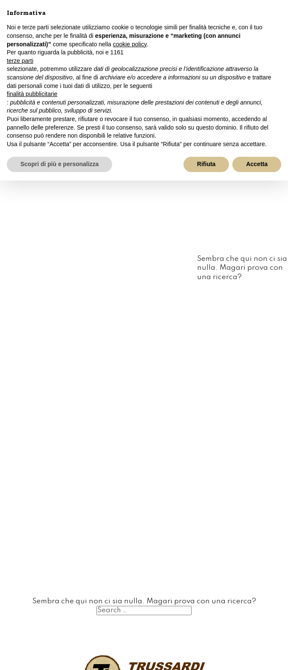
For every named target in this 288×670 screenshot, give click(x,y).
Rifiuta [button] (206, 164)
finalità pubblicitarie (32, 93)
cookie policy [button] (130, 44)
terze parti (20, 60)
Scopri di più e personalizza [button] (59, 164)
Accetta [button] (257, 164)
